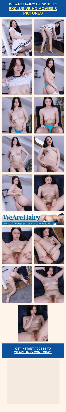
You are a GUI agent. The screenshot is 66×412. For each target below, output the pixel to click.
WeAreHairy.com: (33, 8)
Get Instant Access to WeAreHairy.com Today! (33, 350)
